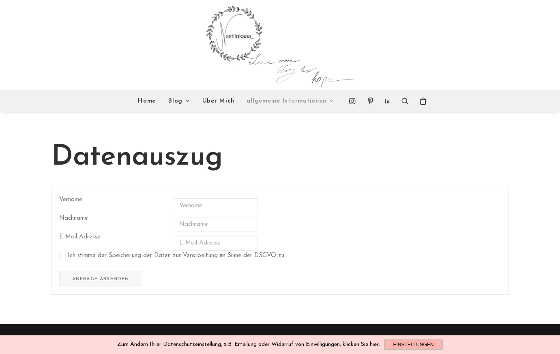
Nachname (73, 218)
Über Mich (218, 101)
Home (147, 101)
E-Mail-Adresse (80, 237)
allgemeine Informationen (290, 101)
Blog (179, 101)
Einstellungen (413, 345)
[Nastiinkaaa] (278, 45)
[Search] (405, 101)
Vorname (70, 200)
